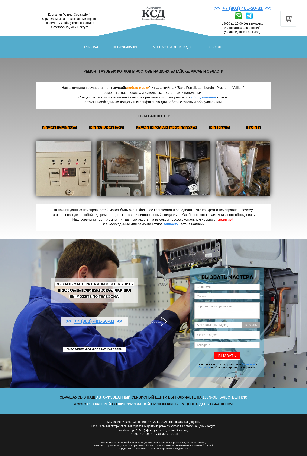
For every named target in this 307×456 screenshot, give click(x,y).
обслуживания (203, 97)
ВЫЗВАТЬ (227, 356)
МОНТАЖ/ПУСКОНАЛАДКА (172, 46)
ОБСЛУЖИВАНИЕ (125, 46)
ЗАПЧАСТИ (214, 46)
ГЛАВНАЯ (91, 46)
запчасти (171, 224)
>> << (243, 8)
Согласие (204, 367)
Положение (248, 364)
